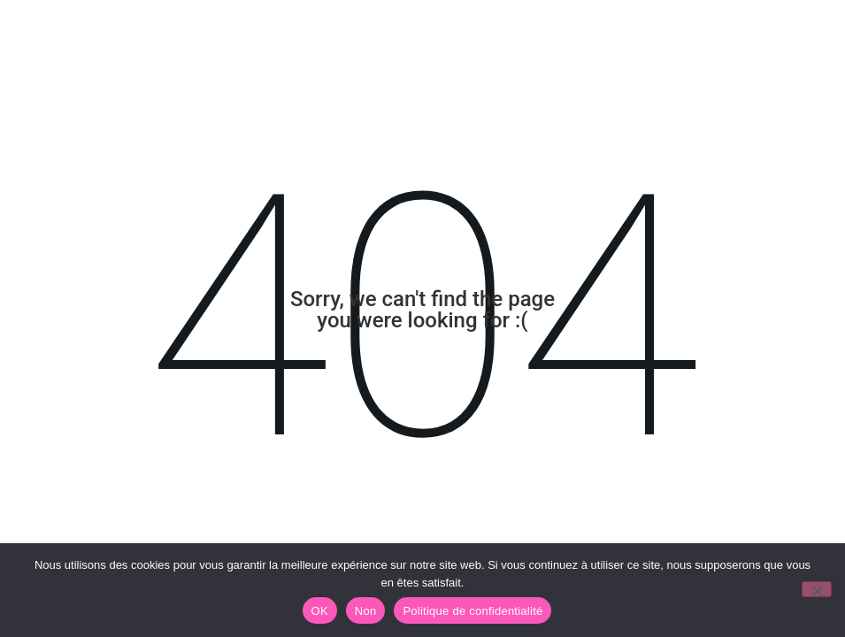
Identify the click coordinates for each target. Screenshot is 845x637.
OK (319, 611)
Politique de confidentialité (472, 611)
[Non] (817, 589)
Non (366, 611)
